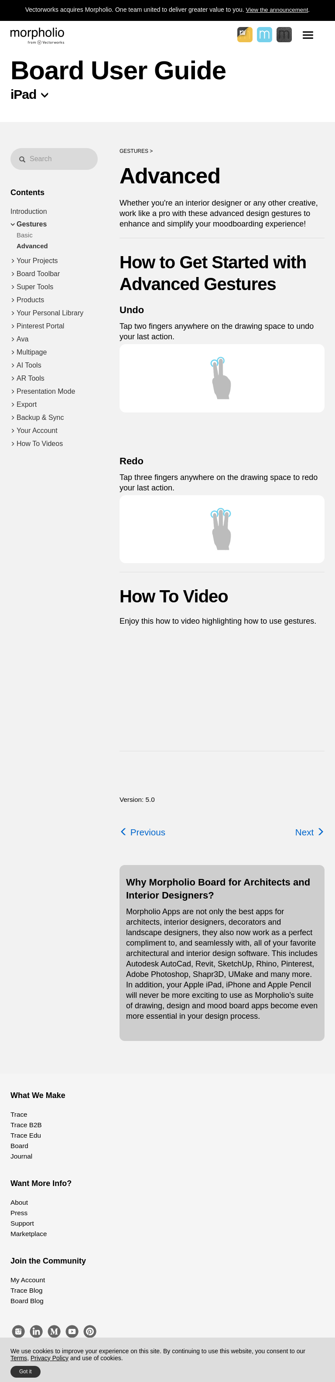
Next (309, 832)
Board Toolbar (38, 273)
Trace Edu (24, 1135)
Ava (22, 339)
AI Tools (29, 365)
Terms (18, 1358)
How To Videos (40, 443)
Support (21, 1223)
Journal (20, 1156)
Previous (144, 832)
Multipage (32, 352)
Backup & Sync (40, 417)
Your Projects (37, 260)
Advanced (32, 246)
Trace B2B (24, 1125)
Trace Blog (25, 1290)
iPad (23, 94)
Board (18, 1145)
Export (27, 404)
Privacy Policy (49, 1358)
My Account (26, 1280)
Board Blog (25, 1301)
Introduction (28, 211)
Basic (25, 235)
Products (30, 300)
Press (18, 1213)
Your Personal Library (50, 313)
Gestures (32, 224)
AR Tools (30, 378)
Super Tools (35, 287)
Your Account (37, 430)
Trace (18, 1114)
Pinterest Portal (40, 326)
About (18, 1202)
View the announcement (277, 9)
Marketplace (27, 1233)
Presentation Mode (46, 391)
